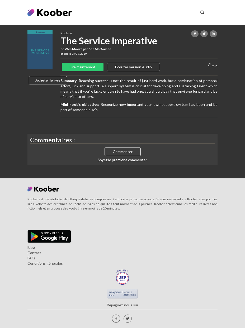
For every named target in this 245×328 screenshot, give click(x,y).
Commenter (123, 151)
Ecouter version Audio (133, 67)
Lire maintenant (83, 67)
